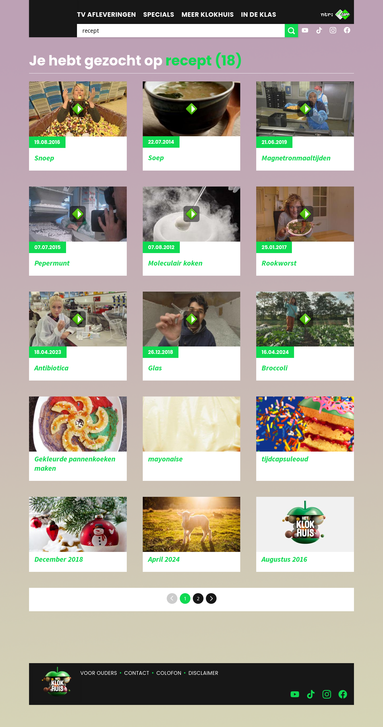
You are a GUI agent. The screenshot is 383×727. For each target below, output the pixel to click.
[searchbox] (181, 30)
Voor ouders (98, 673)
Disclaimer (203, 673)
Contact (136, 673)
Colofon (168, 673)
